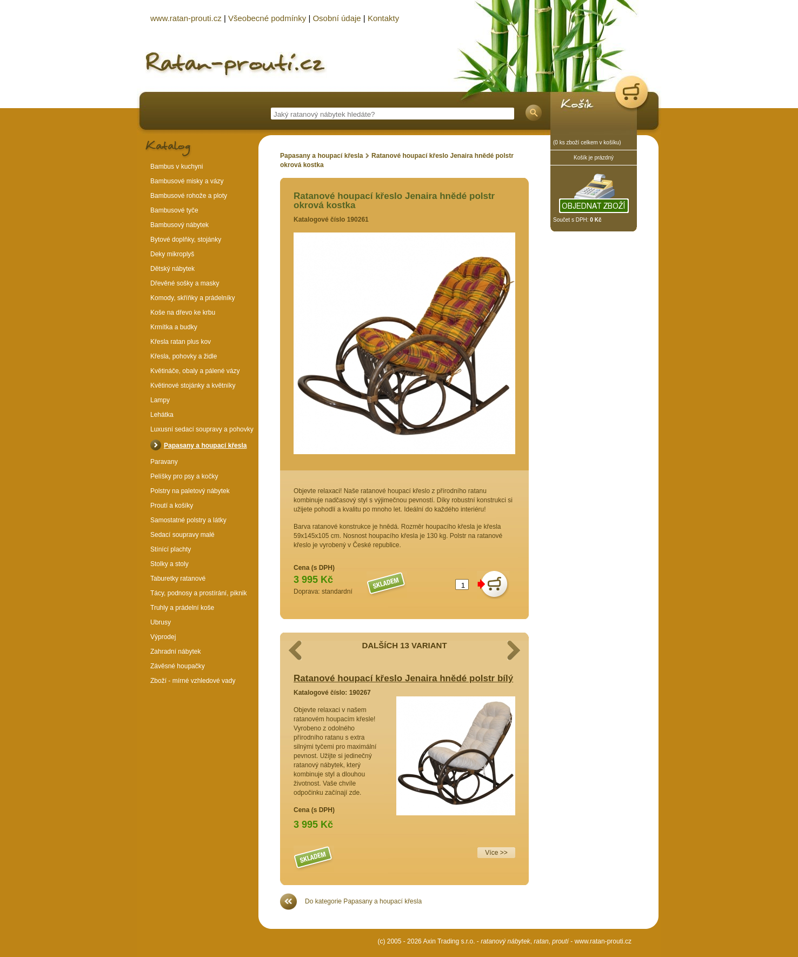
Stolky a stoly (169, 564)
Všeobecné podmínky (267, 18)
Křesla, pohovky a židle (183, 356)
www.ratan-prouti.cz (603, 941)
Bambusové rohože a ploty (188, 196)
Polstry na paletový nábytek (190, 491)
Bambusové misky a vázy (186, 181)
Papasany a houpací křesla (321, 156)
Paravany (164, 462)
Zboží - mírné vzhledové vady (192, 680)
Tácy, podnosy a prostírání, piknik (198, 593)
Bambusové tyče (174, 210)
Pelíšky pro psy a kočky (184, 476)
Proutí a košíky (171, 505)
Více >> (496, 852)
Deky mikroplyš (172, 254)
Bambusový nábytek (179, 225)
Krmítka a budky (173, 327)
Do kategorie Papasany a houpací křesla (363, 901)
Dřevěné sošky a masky (184, 283)
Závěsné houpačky (177, 666)
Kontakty (383, 18)
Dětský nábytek (172, 269)
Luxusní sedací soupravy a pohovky (202, 429)
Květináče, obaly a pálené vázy (195, 371)
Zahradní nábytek (175, 651)
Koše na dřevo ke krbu (182, 312)
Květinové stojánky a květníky (192, 385)
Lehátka (162, 414)
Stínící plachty (170, 549)
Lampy (160, 400)
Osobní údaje (336, 18)
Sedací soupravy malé (182, 535)
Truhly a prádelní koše (182, 608)
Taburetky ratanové (177, 578)
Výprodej (163, 637)
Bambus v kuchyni (176, 166)
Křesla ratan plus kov (180, 341)
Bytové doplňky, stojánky (185, 239)
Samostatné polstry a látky (188, 520)
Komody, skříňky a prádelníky (192, 298)
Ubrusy (160, 622)
